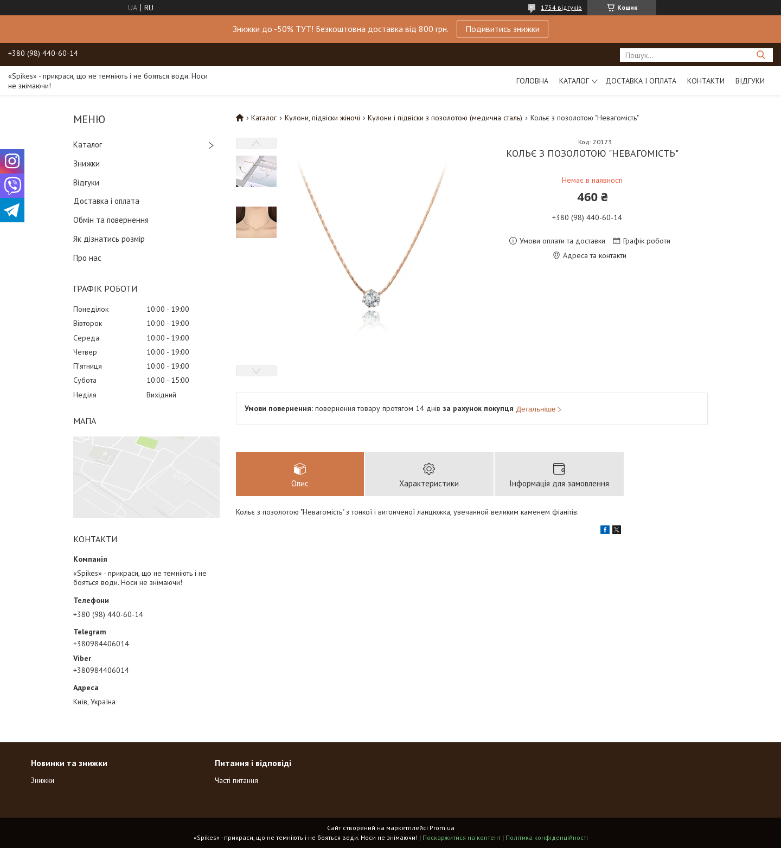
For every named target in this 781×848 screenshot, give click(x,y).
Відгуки (750, 81)
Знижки (86, 163)
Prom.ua (442, 828)
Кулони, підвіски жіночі (322, 117)
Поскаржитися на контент (461, 837)
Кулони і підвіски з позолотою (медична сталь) (445, 117)
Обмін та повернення (111, 220)
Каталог (574, 81)
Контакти (706, 81)
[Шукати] (760, 55)
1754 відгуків (561, 7)
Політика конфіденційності (546, 837)
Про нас (87, 258)
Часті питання (236, 780)
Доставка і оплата (640, 81)
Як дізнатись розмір (109, 239)
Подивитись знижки (502, 28)
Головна (532, 81)
